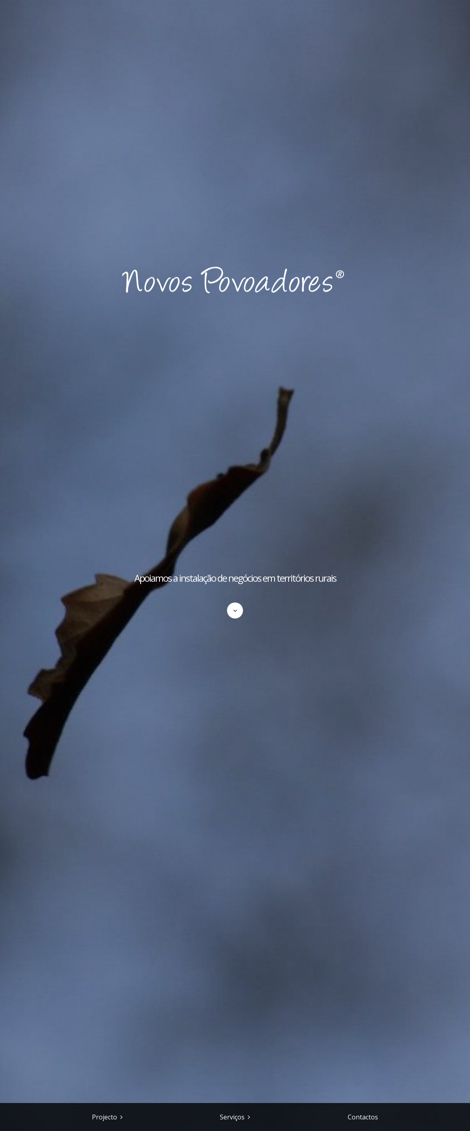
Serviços (232, 1117)
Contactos (363, 1117)
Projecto (104, 1117)
